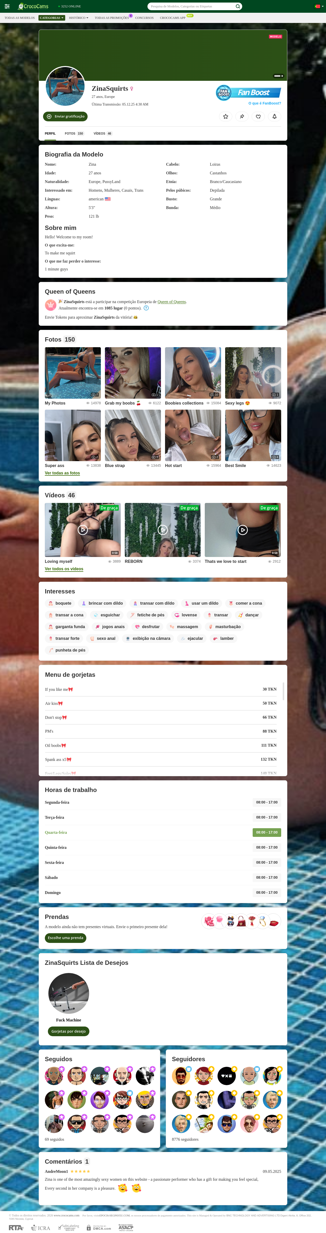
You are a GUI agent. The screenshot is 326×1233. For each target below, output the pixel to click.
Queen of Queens (172, 302)
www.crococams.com (66, 1215)
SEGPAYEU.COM (120, 1215)
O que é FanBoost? (265, 103)
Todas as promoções (113, 17)
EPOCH (104, 1215)
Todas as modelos (20, 18)
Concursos (144, 18)
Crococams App (174, 17)
